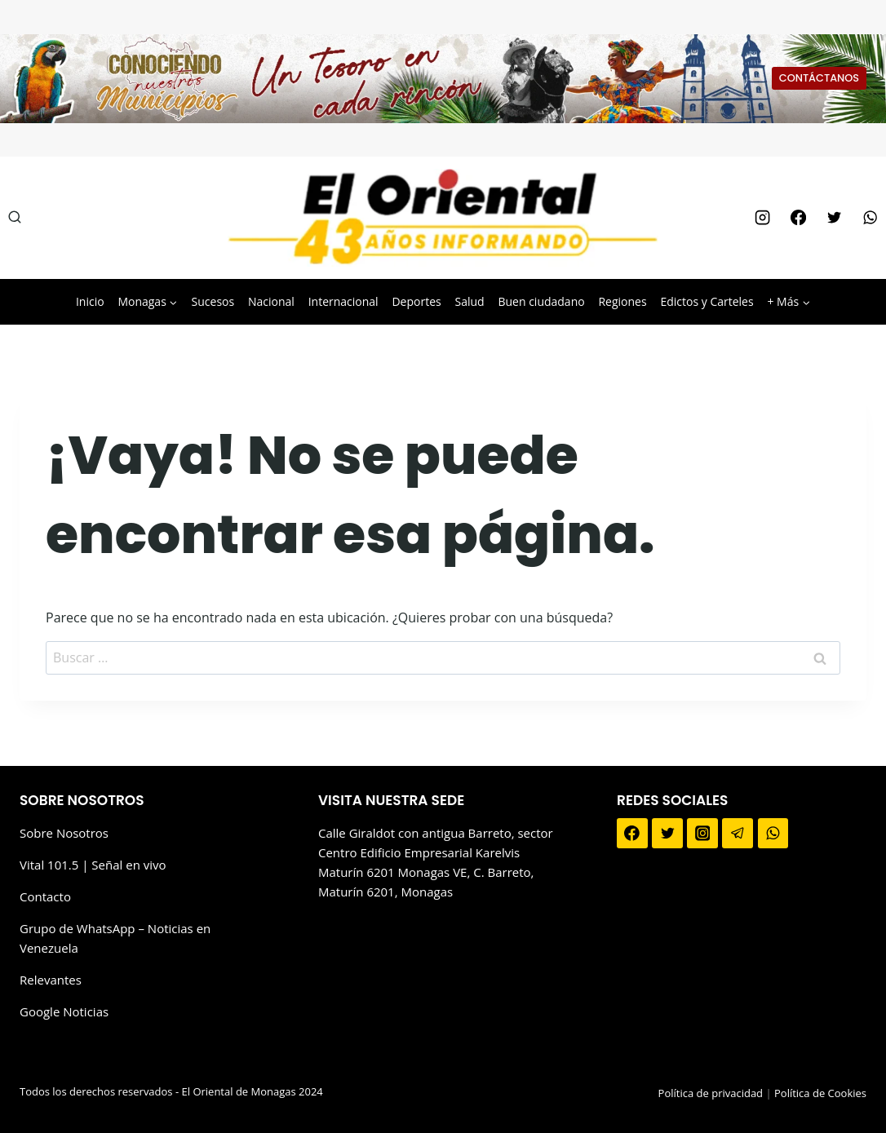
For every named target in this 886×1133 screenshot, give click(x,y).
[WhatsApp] (870, 217)
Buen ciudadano (541, 301)
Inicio (90, 301)
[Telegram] (737, 833)
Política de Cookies (820, 1093)
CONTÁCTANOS (819, 78)
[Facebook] (797, 217)
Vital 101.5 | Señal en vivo (93, 864)
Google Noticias (64, 1011)
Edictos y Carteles (706, 301)
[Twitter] (833, 217)
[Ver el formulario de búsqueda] (14, 217)
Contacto (45, 896)
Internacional (343, 301)
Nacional (271, 301)
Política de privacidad (710, 1093)
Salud (469, 301)
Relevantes (51, 979)
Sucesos (213, 301)
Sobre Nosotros (64, 833)
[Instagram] (761, 217)
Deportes (416, 301)
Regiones (622, 301)
